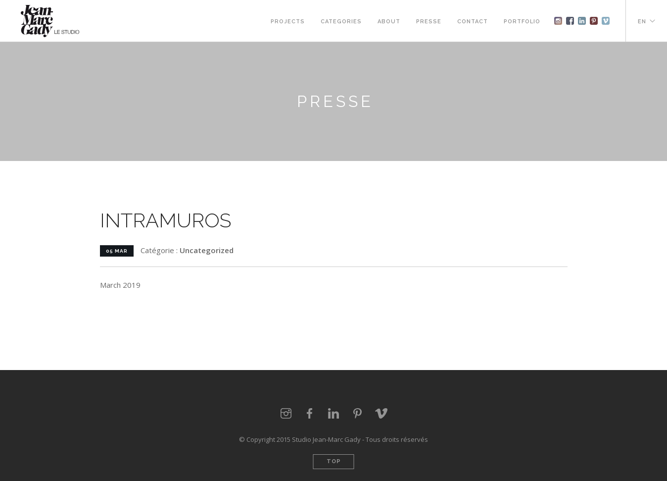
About (389, 21)
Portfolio (522, 21)
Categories (341, 21)
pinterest (594, 21)
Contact (472, 21)
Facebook (570, 21)
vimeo (606, 21)
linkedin (333, 414)
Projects (288, 21)
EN (642, 21)
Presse (428, 21)
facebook (310, 414)
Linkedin (582, 21)
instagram (558, 21)
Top (334, 461)
